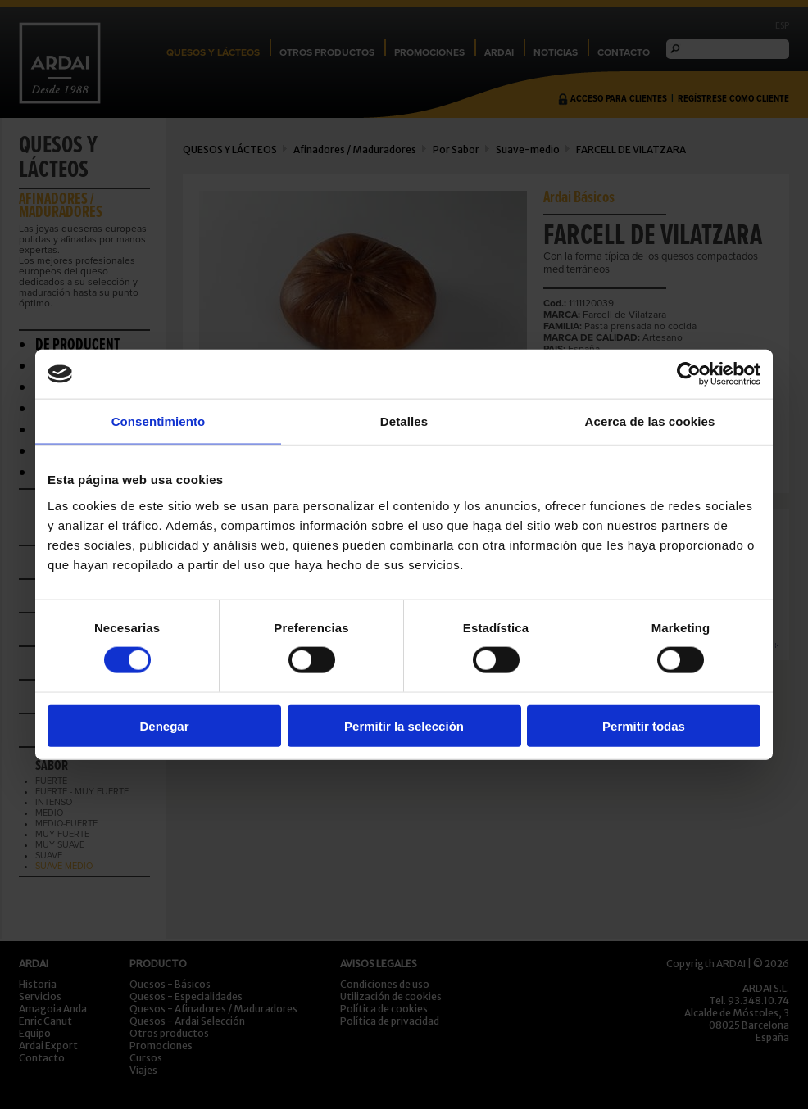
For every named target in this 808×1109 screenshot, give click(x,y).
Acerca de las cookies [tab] (650, 421)
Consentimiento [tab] (158, 421)
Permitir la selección (404, 725)
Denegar (163, 725)
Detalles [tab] (404, 421)
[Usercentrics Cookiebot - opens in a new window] (688, 374)
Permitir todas (643, 725)
